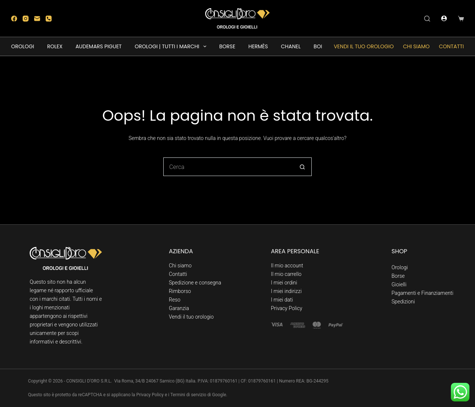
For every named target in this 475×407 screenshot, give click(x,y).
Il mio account (287, 265)
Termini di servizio (188, 394)
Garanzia (179, 308)
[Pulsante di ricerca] (302, 166)
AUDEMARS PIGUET (98, 46)
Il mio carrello (286, 274)
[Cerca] (427, 19)
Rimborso (180, 291)
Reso (174, 300)
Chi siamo (416, 46)
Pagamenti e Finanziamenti (422, 293)
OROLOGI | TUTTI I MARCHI (172, 46)
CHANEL (291, 46)
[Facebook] (14, 19)
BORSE (227, 46)
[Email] (37, 19)
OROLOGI (22, 46)
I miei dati (282, 300)
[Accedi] (444, 18)
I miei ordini (284, 283)
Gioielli (399, 284)
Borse (398, 276)
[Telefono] (49, 19)
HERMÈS (258, 46)
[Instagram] (26, 19)
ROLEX (54, 46)
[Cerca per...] (228, 166)
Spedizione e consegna (195, 283)
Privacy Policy (286, 308)
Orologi (400, 267)
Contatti (451, 46)
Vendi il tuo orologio (363, 46)
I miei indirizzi (286, 291)
